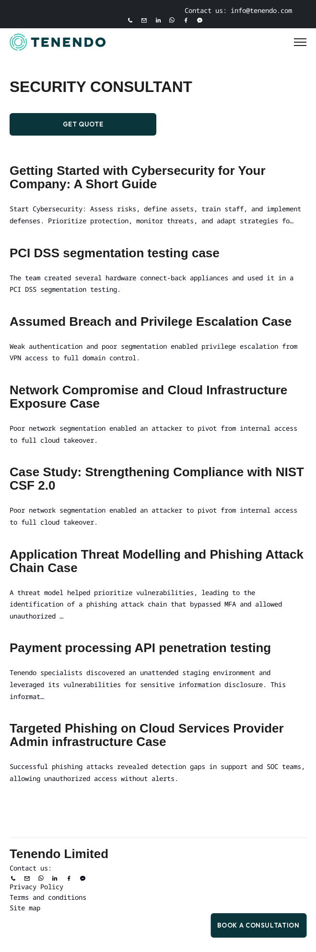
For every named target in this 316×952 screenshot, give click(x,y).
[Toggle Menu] (300, 42)
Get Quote (83, 124)
